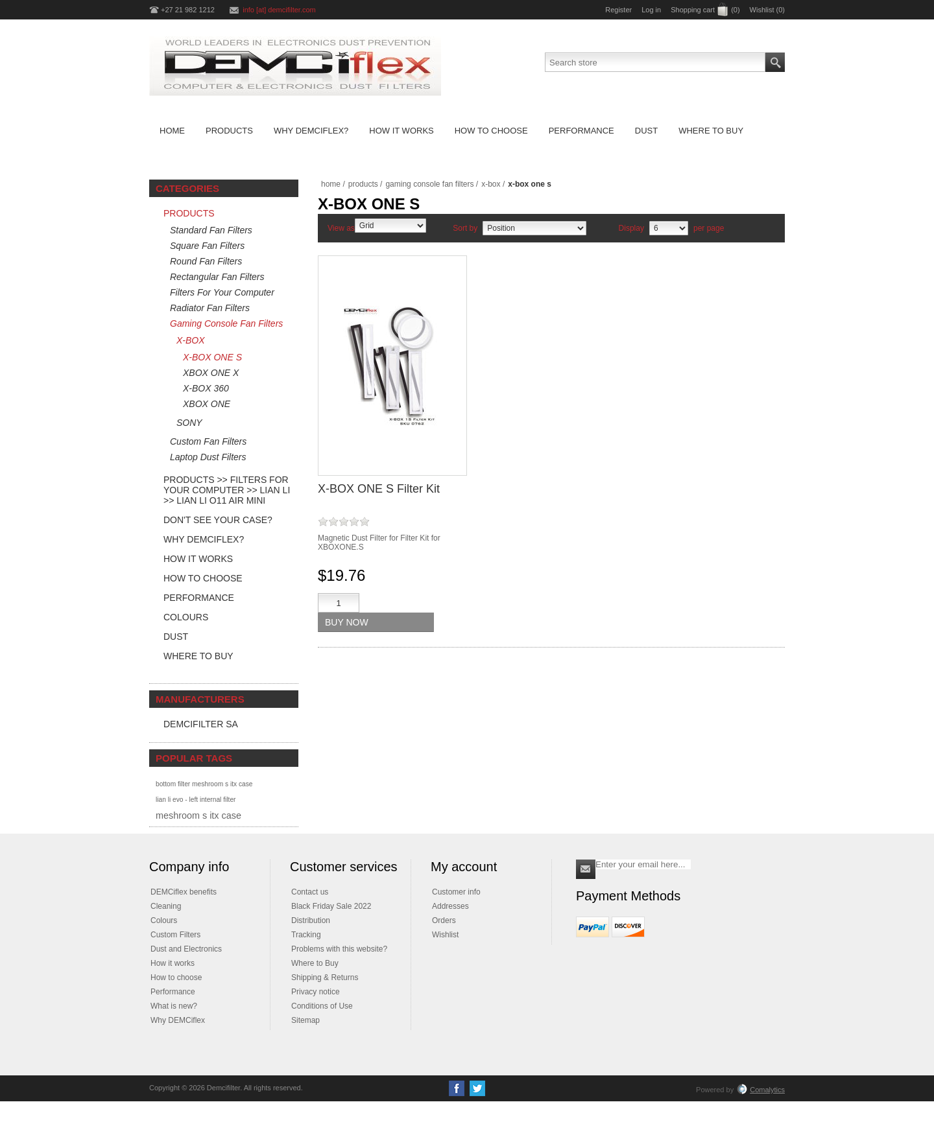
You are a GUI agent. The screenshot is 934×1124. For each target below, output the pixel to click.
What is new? (173, 1006)
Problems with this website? (339, 949)
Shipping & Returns (324, 977)
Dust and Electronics (186, 949)
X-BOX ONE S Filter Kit (379, 488)
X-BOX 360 (206, 388)
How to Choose (203, 578)
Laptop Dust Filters (208, 457)
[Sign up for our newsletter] (643, 864)
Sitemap (305, 1020)
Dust (175, 636)
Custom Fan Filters (208, 441)
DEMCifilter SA (200, 724)
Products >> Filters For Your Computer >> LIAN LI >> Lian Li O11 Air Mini (226, 490)
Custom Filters (175, 934)
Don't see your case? (217, 520)
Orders (444, 920)
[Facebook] (456, 1088)
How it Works (198, 559)
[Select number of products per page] (668, 228)
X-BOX (190, 340)
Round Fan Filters (206, 261)
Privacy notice (315, 991)
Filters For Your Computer (222, 292)
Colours (185, 617)
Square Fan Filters (207, 245)
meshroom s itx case (198, 815)
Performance (198, 597)
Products (189, 213)
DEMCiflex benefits (183, 891)
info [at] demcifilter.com (279, 10)
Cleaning (165, 906)
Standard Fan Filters (211, 230)
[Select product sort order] (534, 228)
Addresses (450, 906)
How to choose (176, 977)
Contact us (309, 891)
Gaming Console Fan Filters (226, 323)
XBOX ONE (206, 404)
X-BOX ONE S (212, 357)
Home (331, 184)
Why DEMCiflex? (203, 539)
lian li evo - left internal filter (195, 799)
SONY (189, 422)
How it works (172, 963)
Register (618, 10)
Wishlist (445, 934)
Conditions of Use (322, 1006)
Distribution (310, 920)
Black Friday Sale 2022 (331, 906)
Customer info (456, 891)
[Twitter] (477, 1088)
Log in (651, 10)
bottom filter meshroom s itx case (204, 784)
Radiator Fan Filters (210, 308)
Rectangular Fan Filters (217, 277)
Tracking (306, 934)
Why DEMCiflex (177, 1020)
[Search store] (655, 62)
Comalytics (761, 1090)
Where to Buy (198, 656)
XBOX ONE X (211, 373)
